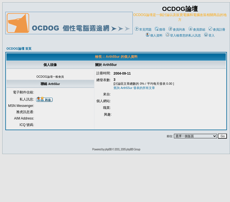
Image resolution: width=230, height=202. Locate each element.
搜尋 (160, 29)
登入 (209, 35)
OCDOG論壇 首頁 (18, 48)
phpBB (108, 149)
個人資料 (154, 35)
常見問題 (143, 29)
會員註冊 (217, 29)
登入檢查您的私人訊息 (183, 35)
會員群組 (197, 29)
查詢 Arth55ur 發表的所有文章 (134, 87)
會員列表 (177, 29)
